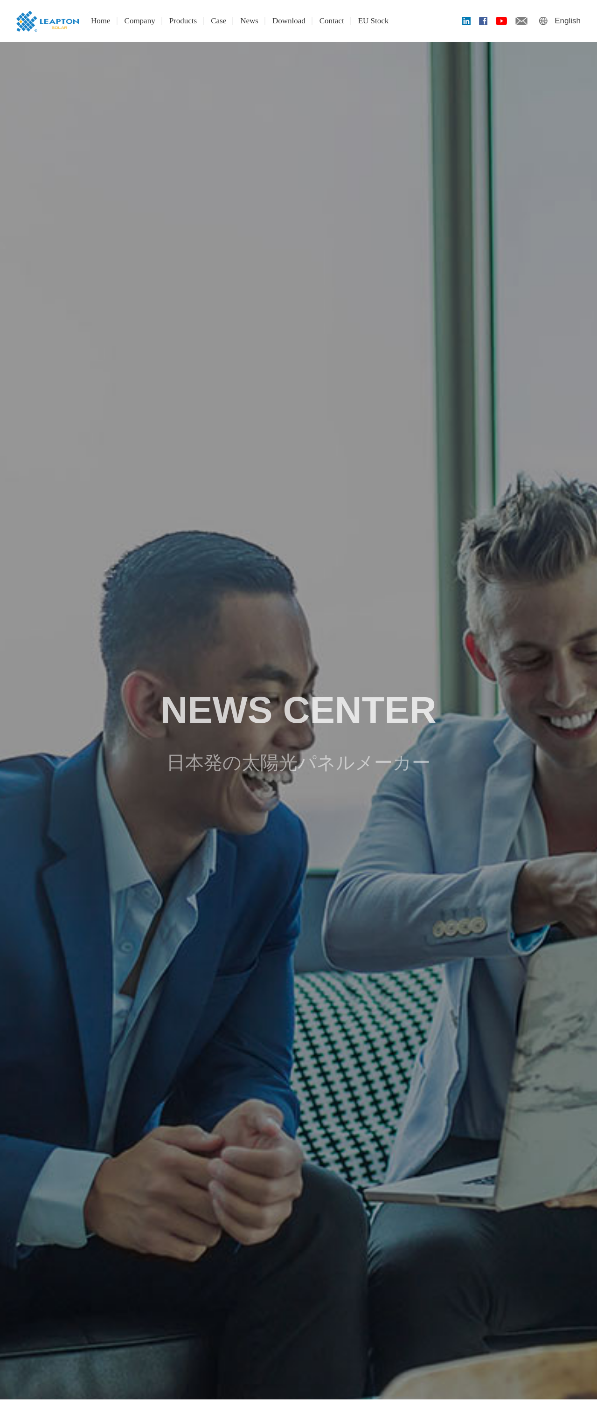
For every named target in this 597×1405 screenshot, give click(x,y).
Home (101, 20)
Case (218, 20)
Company (140, 20)
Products (183, 20)
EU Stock (373, 20)
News (249, 20)
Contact (331, 20)
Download (288, 20)
